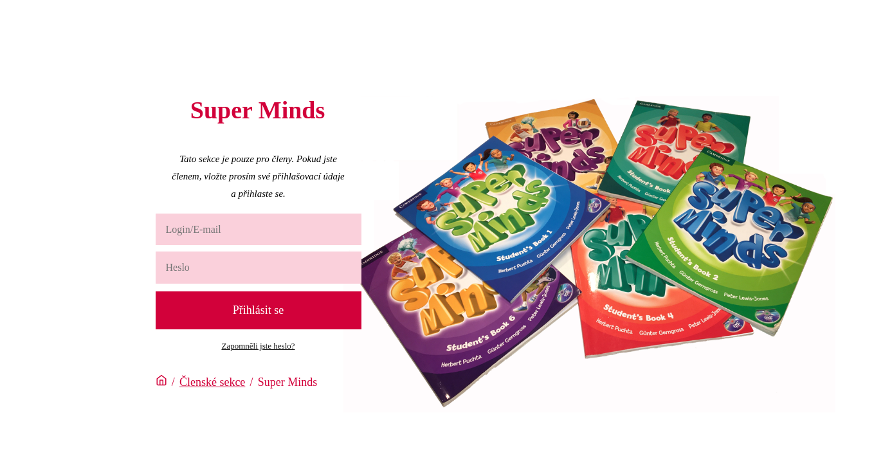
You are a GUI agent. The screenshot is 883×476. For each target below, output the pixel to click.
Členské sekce (212, 382)
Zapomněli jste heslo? (258, 346)
